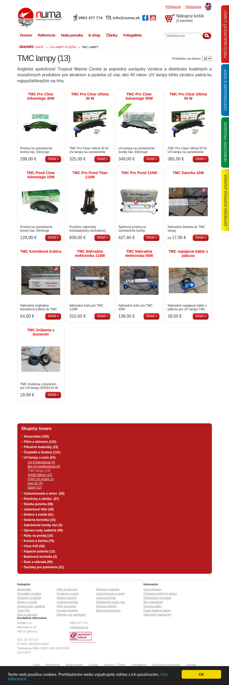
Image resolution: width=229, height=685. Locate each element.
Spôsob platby (153, 606)
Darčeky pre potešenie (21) (44, 567)
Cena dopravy (153, 589)
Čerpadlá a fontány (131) (42, 452)
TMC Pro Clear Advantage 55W (139, 96)
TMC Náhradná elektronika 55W (139, 253)
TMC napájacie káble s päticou (188, 253)
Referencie (53, 664)
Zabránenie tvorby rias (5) (43, 525)
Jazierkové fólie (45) (39, 509)
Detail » (53, 159)
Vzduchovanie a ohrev (110, 593)
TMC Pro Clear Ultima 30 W (90, 96)
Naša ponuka (74, 664)
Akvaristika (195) (36, 436)
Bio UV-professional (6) (44, 466)
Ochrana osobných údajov (160, 593)
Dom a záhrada (27, 614)
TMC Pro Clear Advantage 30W (40, 96)
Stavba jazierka (67, 597)
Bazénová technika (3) (40, 557)
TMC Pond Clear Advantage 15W (41, 175)
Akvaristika (24, 589)
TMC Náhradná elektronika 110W (90, 253)
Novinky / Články (115, 664)
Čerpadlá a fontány (29, 593)
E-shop (93, 664)
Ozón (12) (35, 487)
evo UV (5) (35, 483)
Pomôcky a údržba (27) (41, 499)
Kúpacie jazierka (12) (39, 551)
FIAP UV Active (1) (41, 479)
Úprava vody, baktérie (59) (43, 530)
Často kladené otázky (157, 610)
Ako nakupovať (153, 601)
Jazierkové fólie (106, 597)
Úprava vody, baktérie (31, 606)
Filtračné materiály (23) (41, 447)
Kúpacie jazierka (67, 610)
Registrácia (193, 7)
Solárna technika (67, 601)
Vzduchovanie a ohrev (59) (44, 493)
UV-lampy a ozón (68, 593)
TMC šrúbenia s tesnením (40, 332)
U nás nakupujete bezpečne (83, 642)
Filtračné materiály (108, 589)
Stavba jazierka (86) (38, 504)
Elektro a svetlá (27, 601)
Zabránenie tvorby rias (110, 601)
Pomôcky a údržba (29, 597)
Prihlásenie (173, 7)
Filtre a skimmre (67, 589)
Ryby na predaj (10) (38, 535)
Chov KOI (23, 610)
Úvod (36, 664)
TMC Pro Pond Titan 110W (90, 175)
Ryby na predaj (66, 606)
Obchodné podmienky (158, 614)
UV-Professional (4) (41, 462)
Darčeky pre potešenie (71, 614)
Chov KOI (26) (34, 546)
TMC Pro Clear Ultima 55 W (188, 96)
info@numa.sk (126, 18)
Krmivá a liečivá (106, 606)
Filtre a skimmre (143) (40, 442)
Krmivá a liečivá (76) (39, 541)
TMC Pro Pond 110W (139, 173)
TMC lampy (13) (39, 471)
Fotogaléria (139, 664)
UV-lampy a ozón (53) (40, 457)
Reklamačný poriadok (157, 597)
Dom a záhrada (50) (38, 562)
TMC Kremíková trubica (40, 251)
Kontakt (191, 664)
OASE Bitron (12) (40, 475)
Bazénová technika (108, 610)
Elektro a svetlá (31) (39, 514)
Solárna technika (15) (40, 520)
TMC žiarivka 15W (188, 173)
